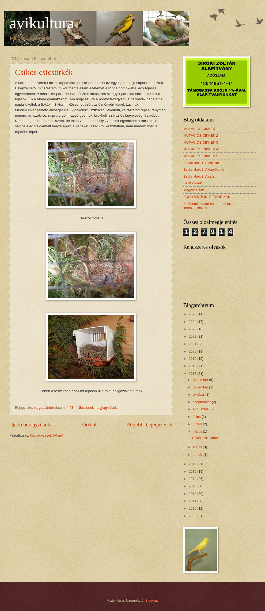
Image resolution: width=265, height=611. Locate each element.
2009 (193, 516)
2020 (193, 351)
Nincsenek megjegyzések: (98, 408)
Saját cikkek (192, 183)
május (198, 431)
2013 (193, 486)
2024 (193, 322)
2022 (193, 336)
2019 (193, 359)
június (198, 424)
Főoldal (88, 424)
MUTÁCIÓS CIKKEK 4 (200, 149)
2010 (193, 508)
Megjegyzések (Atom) (46, 435)
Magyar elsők (193, 190)
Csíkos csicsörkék (44, 72)
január (198, 455)
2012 (193, 494)
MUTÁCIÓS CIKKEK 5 (200, 156)
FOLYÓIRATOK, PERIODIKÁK (206, 197)
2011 (193, 501)
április (198, 447)
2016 (193, 464)
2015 (193, 471)
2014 (193, 479)
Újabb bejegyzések (29, 424)
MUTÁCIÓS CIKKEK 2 (200, 135)
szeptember (202, 402)
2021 (193, 344)
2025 (193, 314)
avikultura (41, 23)
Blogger (151, 600)
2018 (193, 366)
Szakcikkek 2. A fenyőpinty (203, 169)
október (199, 394)
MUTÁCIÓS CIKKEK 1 (200, 129)
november (201, 387)
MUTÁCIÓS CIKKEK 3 (200, 142)
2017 (193, 374)
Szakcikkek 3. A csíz (198, 176)
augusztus (201, 409)
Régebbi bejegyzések (150, 424)
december (201, 380)
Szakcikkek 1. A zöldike (201, 163)
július (197, 417)
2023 (193, 329)
